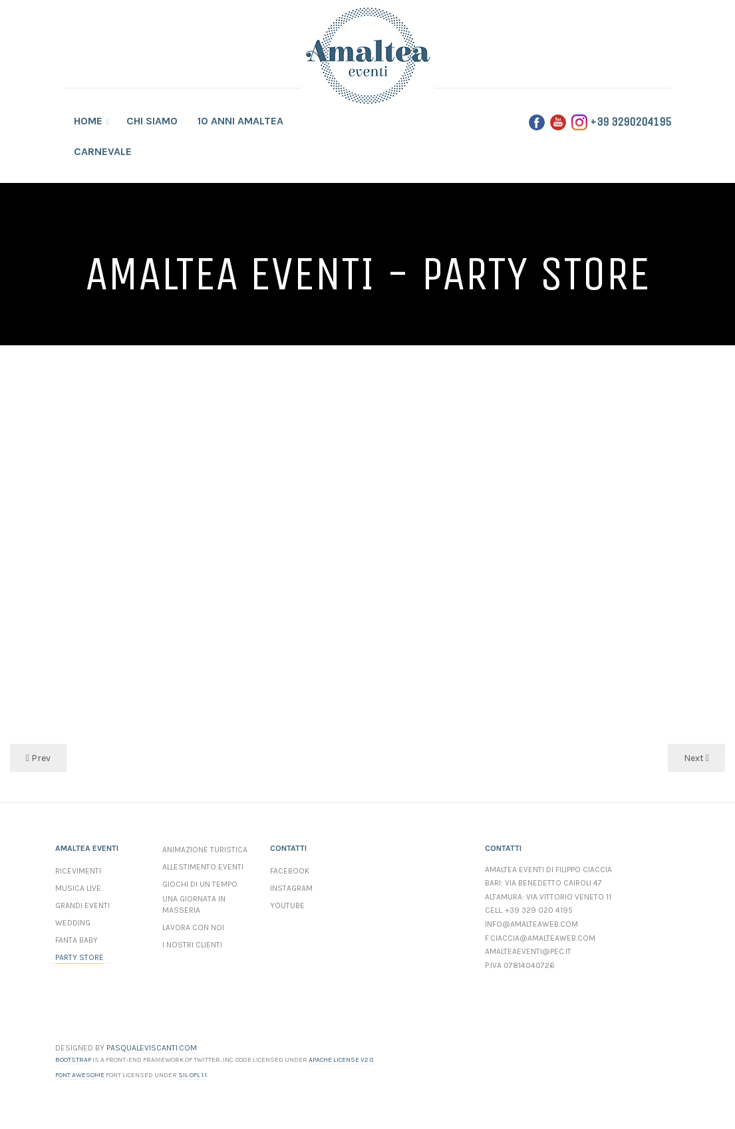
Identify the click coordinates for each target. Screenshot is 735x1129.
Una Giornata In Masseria (193, 904)
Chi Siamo (152, 120)
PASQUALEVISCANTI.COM (151, 1047)
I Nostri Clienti (192, 944)
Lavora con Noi (193, 927)
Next (696, 758)
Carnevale (103, 151)
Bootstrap (73, 1060)
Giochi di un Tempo (199, 884)
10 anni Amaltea (240, 120)
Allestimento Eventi (202, 867)
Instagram (291, 888)
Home (89, 120)
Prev (38, 758)
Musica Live (78, 888)
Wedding (72, 922)
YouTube (287, 905)
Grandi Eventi (82, 905)
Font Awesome (79, 1075)
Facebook (289, 871)
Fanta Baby (76, 940)
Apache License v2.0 (341, 1060)
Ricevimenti (78, 871)
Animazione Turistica (204, 849)
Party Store (79, 957)
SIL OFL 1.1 (192, 1075)
